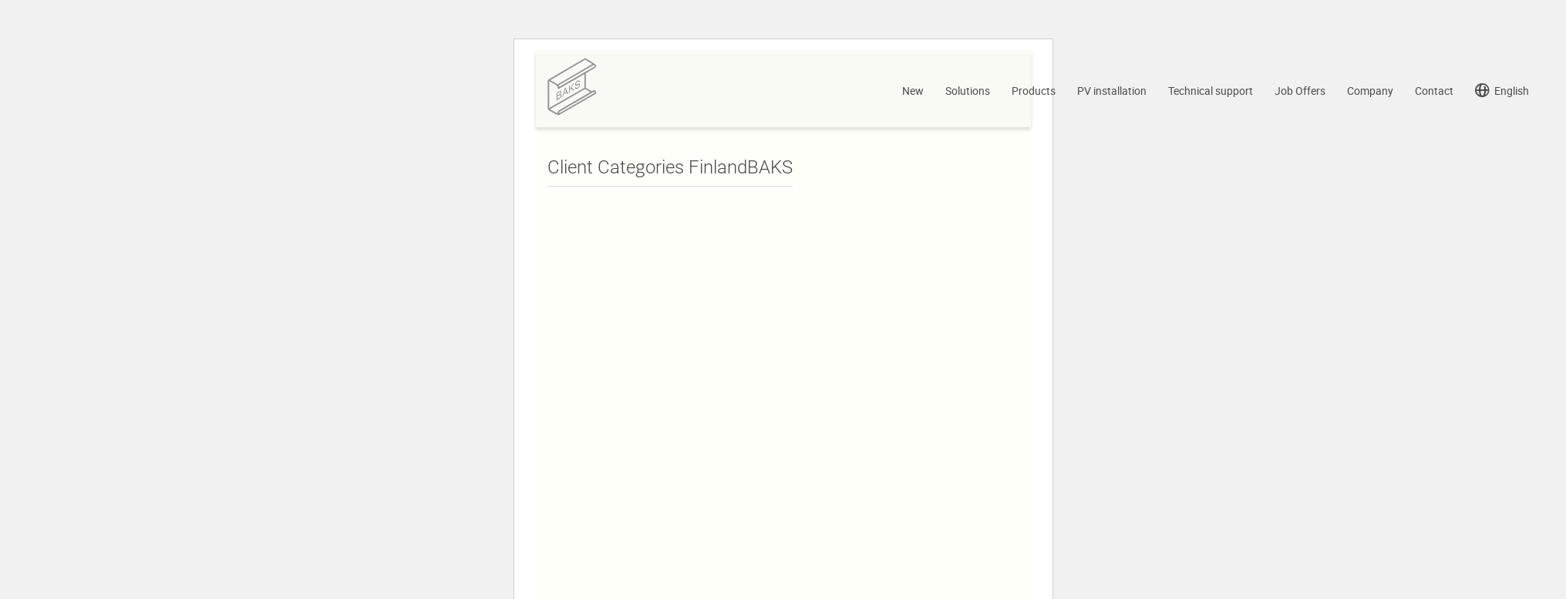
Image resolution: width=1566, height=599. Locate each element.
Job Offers (1300, 93)
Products (1034, 93)
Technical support (1210, 93)
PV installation (1112, 93)
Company (1370, 93)
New (913, 93)
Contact (1434, 93)
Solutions (967, 93)
